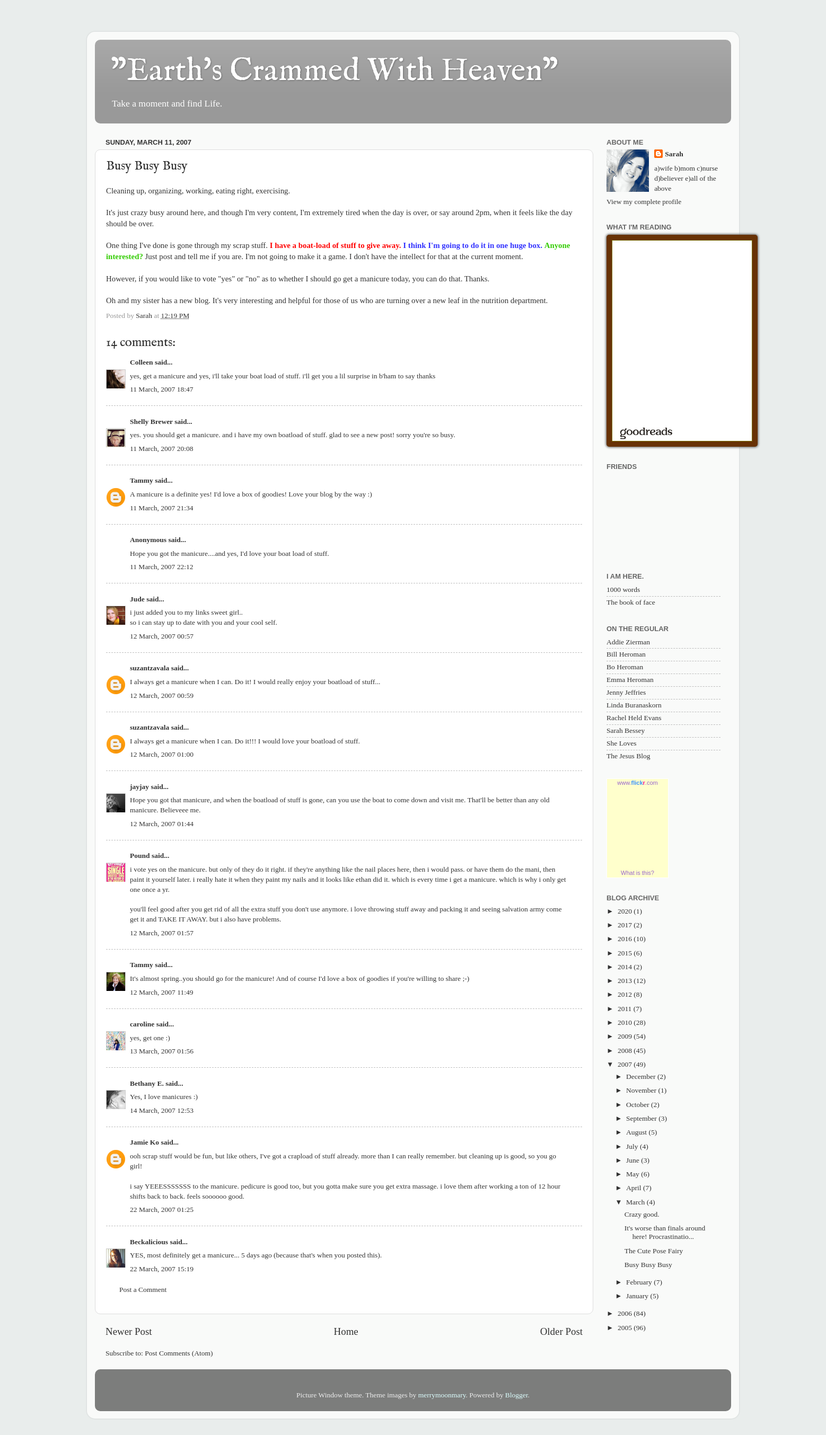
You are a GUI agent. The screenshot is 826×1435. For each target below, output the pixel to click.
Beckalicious (149, 1242)
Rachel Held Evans (634, 718)
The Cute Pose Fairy (654, 1251)
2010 (626, 1022)
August (637, 1132)
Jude (137, 599)
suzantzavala (149, 668)
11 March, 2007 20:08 (161, 449)
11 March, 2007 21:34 (161, 508)
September (642, 1118)
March (636, 1202)
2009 (626, 1036)
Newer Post (129, 1331)
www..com (637, 782)
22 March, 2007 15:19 (162, 1269)
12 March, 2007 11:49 (161, 992)
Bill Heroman (626, 654)
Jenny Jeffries (626, 692)
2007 (626, 1064)
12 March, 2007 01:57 (162, 933)
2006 (626, 1313)
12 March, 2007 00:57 (162, 636)
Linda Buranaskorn (634, 705)
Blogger (516, 1395)
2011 (626, 1009)
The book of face (631, 602)
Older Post (561, 1331)
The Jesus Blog (629, 756)
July (633, 1146)
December (641, 1076)
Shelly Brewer (151, 422)
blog (201, 300)
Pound (140, 856)
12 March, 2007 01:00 (162, 754)
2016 (626, 939)
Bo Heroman (625, 667)
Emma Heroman (630, 680)
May (633, 1174)
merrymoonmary (442, 1395)
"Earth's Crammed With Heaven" (334, 71)
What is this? (637, 873)
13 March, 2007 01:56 (162, 1051)
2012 (626, 994)
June (633, 1160)
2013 (626, 981)
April (634, 1188)
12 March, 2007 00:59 (162, 695)
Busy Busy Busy (648, 1265)
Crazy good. (642, 1214)
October (638, 1105)
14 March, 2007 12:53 (162, 1110)
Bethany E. (147, 1083)
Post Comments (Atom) (179, 1353)
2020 (626, 911)
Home (346, 1331)
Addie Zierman (628, 642)
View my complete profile (644, 202)
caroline (142, 1024)
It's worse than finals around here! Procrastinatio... (665, 1232)
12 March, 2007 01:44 (162, 824)
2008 (626, 1051)
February (640, 1282)
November (642, 1090)
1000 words (623, 590)
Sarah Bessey (626, 730)
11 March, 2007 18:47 (161, 389)
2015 (626, 953)
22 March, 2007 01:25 (162, 1209)
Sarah (674, 154)
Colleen (141, 362)
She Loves (622, 743)
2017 (626, 925)
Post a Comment (142, 1290)
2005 (626, 1328)
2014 (626, 967)
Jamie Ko (144, 1142)
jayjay (139, 787)
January (638, 1296)
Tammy (141, 480)
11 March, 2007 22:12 (161, 567)
